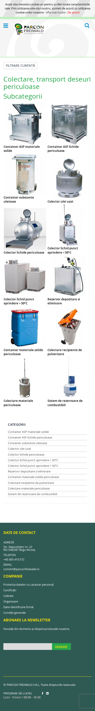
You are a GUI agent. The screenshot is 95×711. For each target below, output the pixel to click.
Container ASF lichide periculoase (30, 437)
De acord (73, 12)
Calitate (8, 596)
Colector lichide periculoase (26, 454)
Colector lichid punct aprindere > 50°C (33, 466)
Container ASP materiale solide (28, 432)
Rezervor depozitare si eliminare (29, 471)
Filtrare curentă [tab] (20, 65)
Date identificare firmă (18, 607)
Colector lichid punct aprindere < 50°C (33, 460)
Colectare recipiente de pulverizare (31, 483)
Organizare (10, 601)
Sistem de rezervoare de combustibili (32, 494)
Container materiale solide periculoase (33, 477)
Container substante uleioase (27, 443)
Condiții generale (14, 613)
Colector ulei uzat (19, 449)
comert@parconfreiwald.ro (21, 569)
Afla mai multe (55, 12)
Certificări (9, 590)
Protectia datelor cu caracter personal (28, 585)
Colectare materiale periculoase (29, 488)
